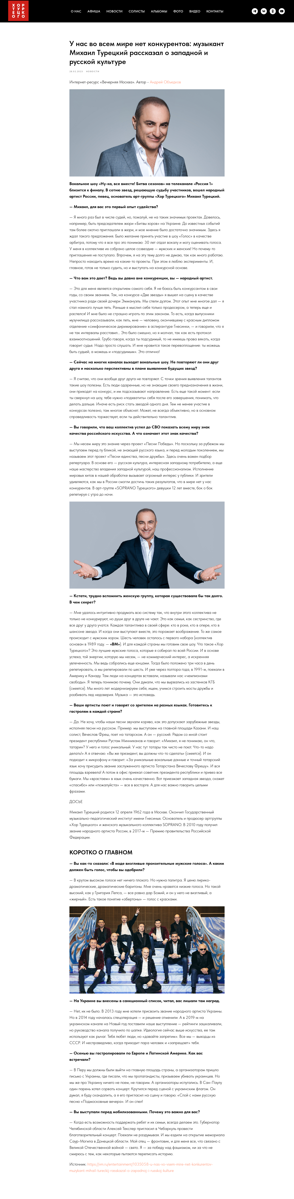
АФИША (93, 11)
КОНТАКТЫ (214, 11)
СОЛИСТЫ (137, 11)
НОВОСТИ (114, 11)
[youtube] (282, 11)
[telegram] (255, 11)
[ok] (273, 11)
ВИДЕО (194, 11)
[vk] (264, 11)
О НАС (76, 11)
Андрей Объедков (165, 84)
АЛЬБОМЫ (159, 11)
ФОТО (178, 11)
